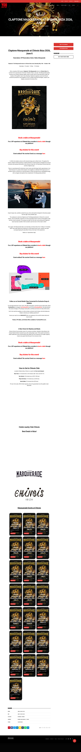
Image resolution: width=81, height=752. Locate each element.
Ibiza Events (40, 18)
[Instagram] (75, 1)
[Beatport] (78, 1)
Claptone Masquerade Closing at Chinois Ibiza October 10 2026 (16, 698)
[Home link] (4, 5)
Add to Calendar (64, 53)
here (43, 162)
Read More (13, 542)
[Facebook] (77, 1)
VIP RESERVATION (64, 57)
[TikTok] (74, 1)
